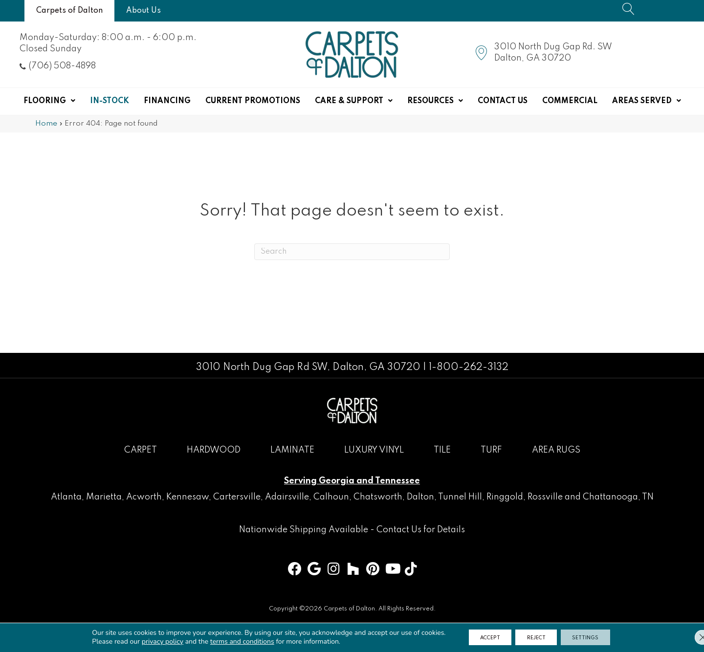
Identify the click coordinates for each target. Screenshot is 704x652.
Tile (442, 450)
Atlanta (66, 497)
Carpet (140, 450)
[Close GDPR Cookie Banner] (688, 637)
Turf (491, 450)
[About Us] (143, 11)
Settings (593, 637)
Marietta (104, 497)
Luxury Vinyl (374, 450)
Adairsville (287, 497)
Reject (537, 637)
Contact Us (398, 529)
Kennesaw (187, 497)
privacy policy (151, 641)
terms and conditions (231, 641)
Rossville (545, 497)
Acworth (144, 497)
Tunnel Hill (460, 497)
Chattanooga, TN (618, 497)
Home (46, 124)
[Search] (352, 251)
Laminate (292, 450)
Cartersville (237, 497)
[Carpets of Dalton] (69, 11)
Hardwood (214, 450)
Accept (483, 637)
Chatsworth (377, 497)
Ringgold (504, 497)
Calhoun (331, 497)
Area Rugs (556, 450)
